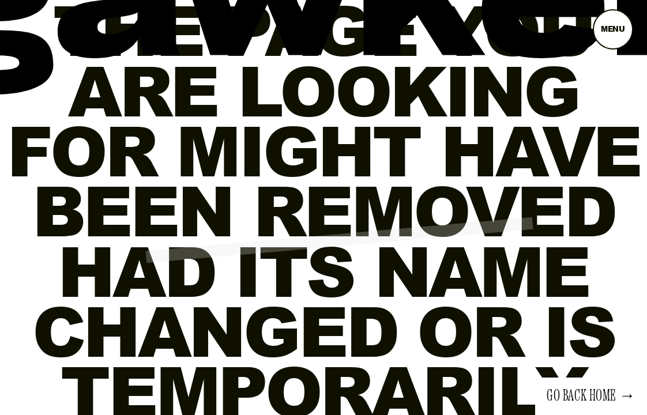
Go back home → (591, 396)
